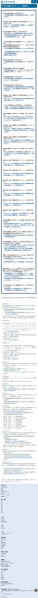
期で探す (2, 526)
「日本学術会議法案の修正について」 (12, 36)
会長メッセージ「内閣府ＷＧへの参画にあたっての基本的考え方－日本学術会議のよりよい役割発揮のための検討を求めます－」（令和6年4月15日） (19, 130)
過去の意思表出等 (4, 521)
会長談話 (2, 517)
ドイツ (11, 371)
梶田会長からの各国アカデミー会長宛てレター (14, 368)
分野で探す (3, 528)
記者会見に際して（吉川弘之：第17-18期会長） (15, 441)
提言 (2, 509)
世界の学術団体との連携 (5, 561)
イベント (3, 531)
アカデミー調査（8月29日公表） (11, 331)
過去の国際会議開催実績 (5, 566)
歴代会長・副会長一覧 (5, 491)
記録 (2, 548)
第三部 (2, 575)
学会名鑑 (2, 585)
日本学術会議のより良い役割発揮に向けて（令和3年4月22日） (17, 288)
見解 (2, 510)
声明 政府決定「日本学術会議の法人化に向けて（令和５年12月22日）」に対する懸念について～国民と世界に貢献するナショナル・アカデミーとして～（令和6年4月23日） (19, 118)
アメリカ (6, 371)
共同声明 (2, 518)
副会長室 (2, 490)
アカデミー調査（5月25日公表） (11, 350)
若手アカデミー (4, 556)
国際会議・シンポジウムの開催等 (7, 563)
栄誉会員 (2, 578)
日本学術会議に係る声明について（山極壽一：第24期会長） (17, 442)
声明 (2, 507)
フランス (16, 371)
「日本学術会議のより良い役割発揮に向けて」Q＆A (15, 290)
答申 (2, 501)
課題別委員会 (3, 545)
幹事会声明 (3, 520)
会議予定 (2, 547)
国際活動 (3, 559)
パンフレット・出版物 (5, 494)
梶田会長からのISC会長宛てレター (11, 370)
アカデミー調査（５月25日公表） (11, 358)
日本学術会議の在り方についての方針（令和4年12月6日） (16, 258)
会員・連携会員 (4, 569)
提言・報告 (3, 499)
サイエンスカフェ (4, 534)
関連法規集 (3, 493)
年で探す (2, 525)
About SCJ (3, 485)
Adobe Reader (19, 479)
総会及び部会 (3, 539)
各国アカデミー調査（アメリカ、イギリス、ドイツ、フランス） (17, 381)
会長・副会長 (3, 571)
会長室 (2, 488)
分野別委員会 (3, 544)
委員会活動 (3, 537)
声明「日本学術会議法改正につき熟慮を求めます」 (15, 410)
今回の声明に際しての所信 (10, 439)
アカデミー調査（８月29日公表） (11, 339)
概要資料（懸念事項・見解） (10, 55)
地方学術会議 (3, 553)
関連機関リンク (4, 496)
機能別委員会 (3, 542)
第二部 (2, 574)
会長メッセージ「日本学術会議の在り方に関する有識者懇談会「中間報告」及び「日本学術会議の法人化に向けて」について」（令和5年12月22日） (19, 142)
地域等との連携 (4, 551)
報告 (2, 512)
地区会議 (2, 555)
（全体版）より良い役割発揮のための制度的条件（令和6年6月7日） (18, 108)
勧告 (2, 504)
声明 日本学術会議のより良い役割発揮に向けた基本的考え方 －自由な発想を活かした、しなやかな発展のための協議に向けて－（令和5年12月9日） (19, 153)
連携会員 (2, 577)
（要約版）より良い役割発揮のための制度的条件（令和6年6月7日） (18, 106)
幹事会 (2, 540)
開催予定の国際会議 (4, 564)
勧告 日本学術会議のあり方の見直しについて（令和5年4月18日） (18, 223)
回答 (2, 502)
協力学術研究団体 (5, 582)
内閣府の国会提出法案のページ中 (11, 70)
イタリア (22, 371)
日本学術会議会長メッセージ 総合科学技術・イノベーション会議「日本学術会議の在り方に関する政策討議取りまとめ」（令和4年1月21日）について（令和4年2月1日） (19, 275)
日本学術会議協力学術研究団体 (6, 583)
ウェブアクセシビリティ (7, 593)
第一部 (2, 572)
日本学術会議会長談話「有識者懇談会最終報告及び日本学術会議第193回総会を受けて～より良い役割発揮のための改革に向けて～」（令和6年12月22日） (19, 88)
